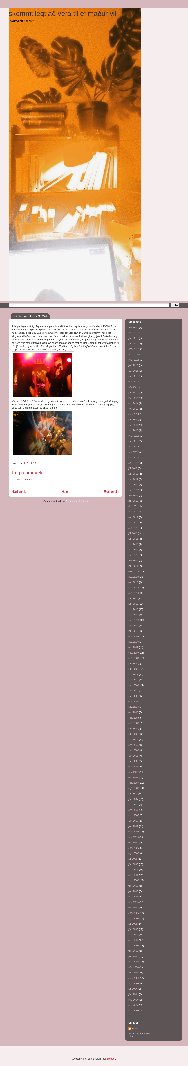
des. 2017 (133, 349)
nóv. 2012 (133, 452)
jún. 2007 (133, 799)
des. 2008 (133, 701)
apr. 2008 (133, 745)
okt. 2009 (133, 647)
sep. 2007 (133, 782)
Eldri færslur (111, 491)
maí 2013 (133, 425)
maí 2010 (133, 609)
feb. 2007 (133, 820)
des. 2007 (133, 766)
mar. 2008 (133, 750)
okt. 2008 (133, 712)
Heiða (135, 1028)
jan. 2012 (133, 500)
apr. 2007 (133, 810)
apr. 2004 (133, 1005)
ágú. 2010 (133, 593)
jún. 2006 (133, 864)
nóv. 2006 (133, 837)
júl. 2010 (132, 598)
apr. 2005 (133, 940)
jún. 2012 (133, 473)
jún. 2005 (133, 929)
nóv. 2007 (133, 772)
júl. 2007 (132, 793)
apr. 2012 (133, 484)
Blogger (111, 1058)
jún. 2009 (133, 668)
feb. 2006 (133, 885)
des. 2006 (133, 831)
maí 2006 (133, 869)
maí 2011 (133, 544)
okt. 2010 (133, 582)
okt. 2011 (133, 517)
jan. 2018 (133, 343)
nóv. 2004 (133, 967)
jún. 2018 (133, 338)
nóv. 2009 (133, 641)
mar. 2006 (133, 880)
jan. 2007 (133, 826)
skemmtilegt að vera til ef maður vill (63, 13)
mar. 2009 (133, 685)
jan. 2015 (133, 376)
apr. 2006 (133, 875)
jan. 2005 (133, 956)
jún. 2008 (133, 734)
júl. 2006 (132, 858)
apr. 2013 (133, 430)
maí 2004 (133, 999)
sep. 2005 (133, 913)
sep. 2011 (133, 522)
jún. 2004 (133, 994)
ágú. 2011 (133, 528)
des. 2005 (133, 896)
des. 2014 (133, 381)
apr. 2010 (133, 614)
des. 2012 (133, 446)
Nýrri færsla (19, 491)
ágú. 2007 (133, 788)
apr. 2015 (133, 370)
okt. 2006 (133, 842)
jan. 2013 (133, 441)
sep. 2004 (133, 978)
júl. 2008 (132, 728)
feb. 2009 (133, 690)
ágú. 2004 (133, 983)
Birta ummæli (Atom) (77, 501)
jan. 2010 (133, 631)
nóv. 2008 (133, 706)
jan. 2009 (133, 696)
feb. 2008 (133, 755)
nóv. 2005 (133, 902)
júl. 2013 (132, 419)
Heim (65, 491)
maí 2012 (133, 479)
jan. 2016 (133, 365)
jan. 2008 (133, 761)
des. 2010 (133, 571)
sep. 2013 (133, 414)
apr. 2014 (133, 403)
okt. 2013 (133, 408)
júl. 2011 (132, 533)
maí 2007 (133, 804)
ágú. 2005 (133, 918)
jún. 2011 (133, 538)
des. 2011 (133, 506)
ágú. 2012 (133, 463)
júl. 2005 (132, 923)
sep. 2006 (133, 847)
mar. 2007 (133, 815)
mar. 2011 (133, 555)
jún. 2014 (133, 392)
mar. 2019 (133, 332)
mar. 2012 (133, 490)
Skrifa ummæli (24, 479)
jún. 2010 (133, 603)
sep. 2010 (133, 587)
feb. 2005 (133, 950)
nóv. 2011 (133, 511)
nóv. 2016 (133, 354)
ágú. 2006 (133, 853)
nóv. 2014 (133, 387)
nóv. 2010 (133, 576)
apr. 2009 (133, 679)
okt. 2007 (133, 777)
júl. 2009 (132, 663)
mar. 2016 (133, 359)
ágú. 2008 (133, 723)
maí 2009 (133, 674)
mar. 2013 (133, 435)
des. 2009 (133, 636)
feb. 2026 (133, 327)
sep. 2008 (133, 717)
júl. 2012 (132, 468)
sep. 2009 (133, 652)
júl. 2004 (132, 988)
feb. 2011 (133, 560)
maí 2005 (133, 934)
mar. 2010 (133, 620)
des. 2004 (133, 961)
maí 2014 (133, 397)
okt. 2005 (133, 907)
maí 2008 (133, 739)
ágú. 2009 (133, 658)
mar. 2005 (133, 945)
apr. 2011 (133, 549)
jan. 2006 (133, 891)
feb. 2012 (133, 495)
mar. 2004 (133, 1010)
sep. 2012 (133, 457)
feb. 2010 (133, 625)
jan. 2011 (133, 566)
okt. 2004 (133, 972)
